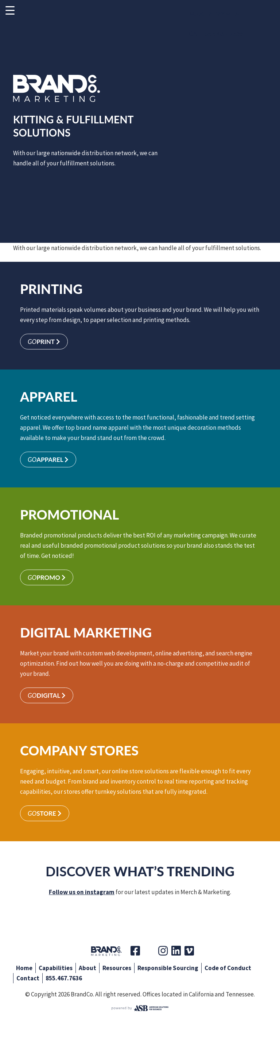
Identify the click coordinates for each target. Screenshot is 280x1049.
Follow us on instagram (81, 892)
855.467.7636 (64, 978)
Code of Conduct (228, 968)
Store (45, 813)
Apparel (48, 459)
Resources (116, 968)
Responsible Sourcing (167, 968)
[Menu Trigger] (10, 10)
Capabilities (56, 968)
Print (44, 341)
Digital (47, 695)
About (87, 968)
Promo (47, 577)
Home (24, 968)
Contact (27, 978)
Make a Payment (216, 14)
